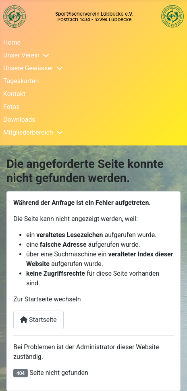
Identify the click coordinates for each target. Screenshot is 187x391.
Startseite (38, 319)
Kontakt (14, 94)
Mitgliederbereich (28, 132)
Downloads (19, 119)
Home (12, 42)
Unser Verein (21, 55)
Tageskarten (21, 81)
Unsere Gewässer (28, 68)
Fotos (11, 107)
